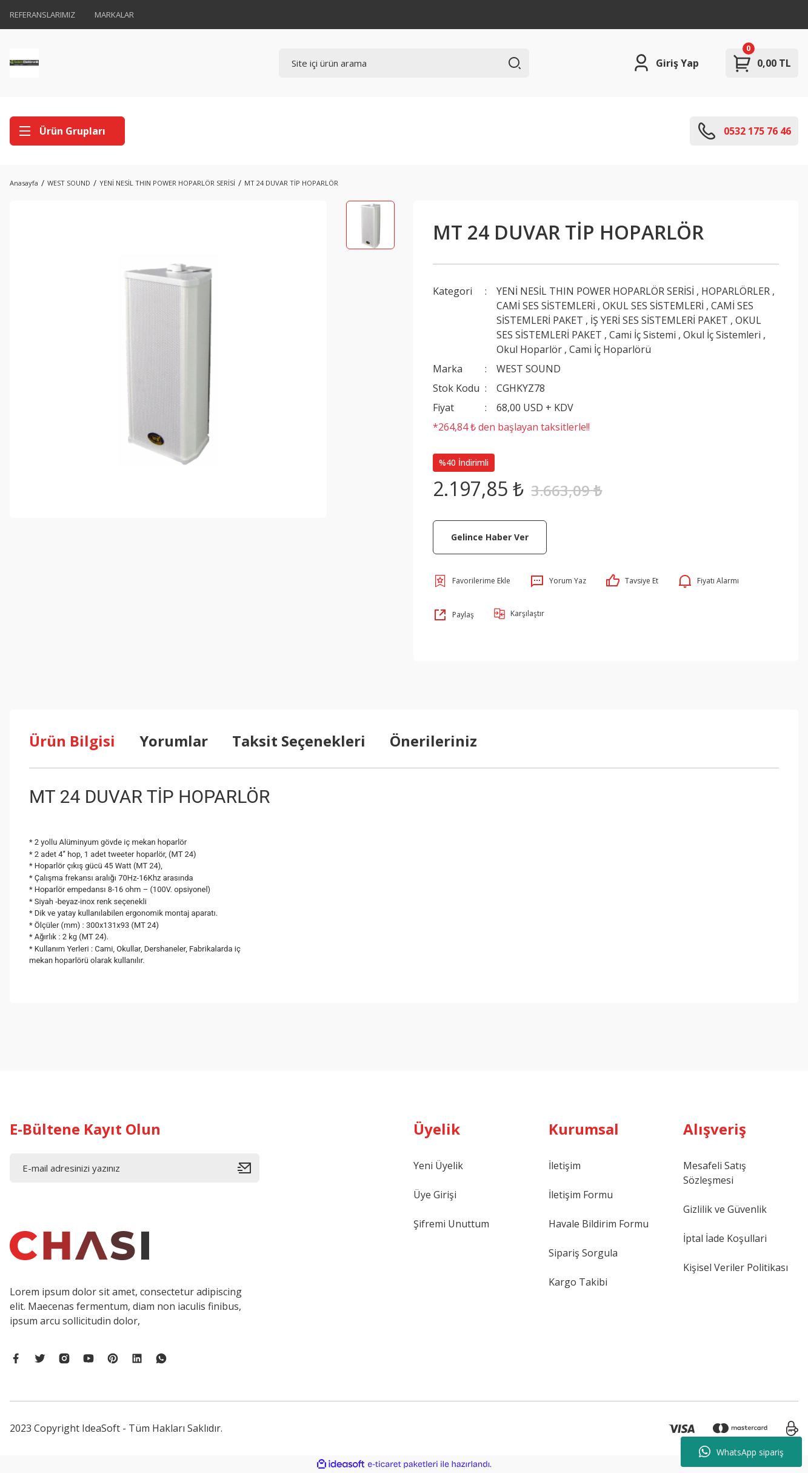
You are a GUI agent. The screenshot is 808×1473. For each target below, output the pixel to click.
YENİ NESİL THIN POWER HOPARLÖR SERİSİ (595, 291)
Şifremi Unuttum (451, 1223)
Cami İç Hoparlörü (610, 349)
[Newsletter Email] (134, 1168)
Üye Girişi (434, 1194)
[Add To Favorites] (471, 581)
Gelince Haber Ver (490, 537)
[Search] (404, 63)
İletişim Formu (581, 1194)
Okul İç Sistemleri (722, 334)
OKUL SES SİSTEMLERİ (654, 305)
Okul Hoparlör (529, 349)
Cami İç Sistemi (642, 334)
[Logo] (24, 63)
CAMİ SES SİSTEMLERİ (545, 305)
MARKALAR (114, 14)
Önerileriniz (433, 741)
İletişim (565, 1165)
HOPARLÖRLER (735, 291)
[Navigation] (67, 131)
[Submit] (248, 1168)
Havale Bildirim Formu (599, 1223)
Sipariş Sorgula (583, 1253)
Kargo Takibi (578, 1282)
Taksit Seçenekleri (299, 741)
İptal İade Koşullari (725, 1238)
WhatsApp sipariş (741, 1451)
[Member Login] (665, 63)
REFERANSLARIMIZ (42, 14)
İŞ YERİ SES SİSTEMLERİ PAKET (659, 320)
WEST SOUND (528, 368)
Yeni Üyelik (438, 1165)
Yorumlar (173, 741)
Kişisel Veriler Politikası (735, 1267)
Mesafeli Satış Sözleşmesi (714, 1173)
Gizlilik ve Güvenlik (725, 1209)
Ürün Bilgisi (72, 741)
